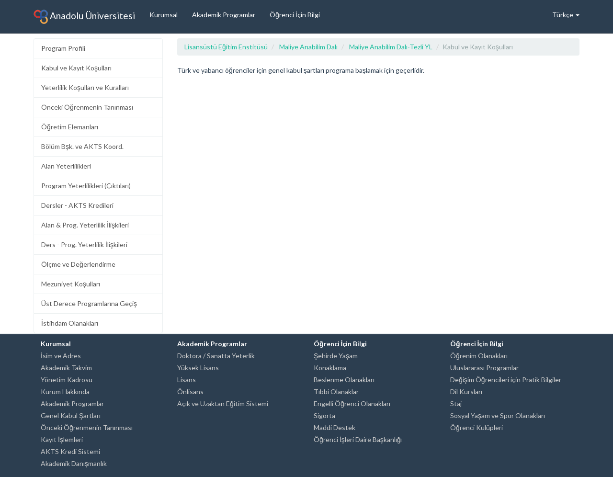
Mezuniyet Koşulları (70, 284)
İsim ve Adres (61, 356)
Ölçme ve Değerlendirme (78, 264)
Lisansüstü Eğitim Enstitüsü (226, 47)
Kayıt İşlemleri (62, 439)
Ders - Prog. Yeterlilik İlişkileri (84, 244)
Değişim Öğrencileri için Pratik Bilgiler (505, 379)
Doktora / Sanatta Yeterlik (216, 356)
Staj (456, 403)
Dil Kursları (466, 391)
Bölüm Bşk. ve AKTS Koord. (82, 146)
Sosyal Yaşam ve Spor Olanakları (497, 415)
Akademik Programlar (223, 15)
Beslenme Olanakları (344, 379)
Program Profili (63, 48)
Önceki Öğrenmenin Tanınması (87, 107)
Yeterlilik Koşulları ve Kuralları (85, 87)
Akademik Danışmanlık (74, 463)
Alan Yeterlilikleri (66, 166)
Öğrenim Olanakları (479, 356)
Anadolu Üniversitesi (84, 17)
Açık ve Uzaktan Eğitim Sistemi (222, 403)
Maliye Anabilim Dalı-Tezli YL (390, 47)
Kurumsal (163, 15)
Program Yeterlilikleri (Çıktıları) (86, 186)
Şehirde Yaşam (336, 356)
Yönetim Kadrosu (66, 379)
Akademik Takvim (66, 367)
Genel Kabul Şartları (71, 415)
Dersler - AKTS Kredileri (77, 205)
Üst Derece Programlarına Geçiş (89, 303)
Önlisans (190, 391)
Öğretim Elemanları (69, 127)
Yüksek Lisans (198, 367)
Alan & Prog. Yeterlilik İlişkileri (85, 225)
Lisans (186, 379)
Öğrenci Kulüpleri (476, 427)
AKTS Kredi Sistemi (70, 451)
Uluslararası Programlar (484, 367)
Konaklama (330, 367)
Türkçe (565, 15)
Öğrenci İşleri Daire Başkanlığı (358, 439)
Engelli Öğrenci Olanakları (352, 403)
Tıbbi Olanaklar (336, 391)
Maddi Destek (334, 427)
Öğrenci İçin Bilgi (295, 15)
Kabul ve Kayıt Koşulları (76, 68)
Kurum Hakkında (65, 391)
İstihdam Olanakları (69, 323)
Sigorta (324, 415)
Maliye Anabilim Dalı (308, 47)
